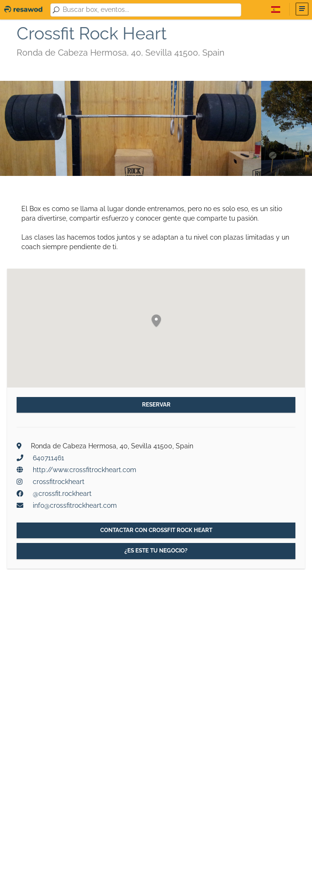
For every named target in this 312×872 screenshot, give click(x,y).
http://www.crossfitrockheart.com (84, 470)
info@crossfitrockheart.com (75, 505)
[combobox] (150, 10)
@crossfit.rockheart (62, 493)
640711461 (48, 458)
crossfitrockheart (59, 481)
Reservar (156, 404)
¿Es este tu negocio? (156, 550)
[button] (156, 321)
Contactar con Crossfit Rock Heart (156, 530)
